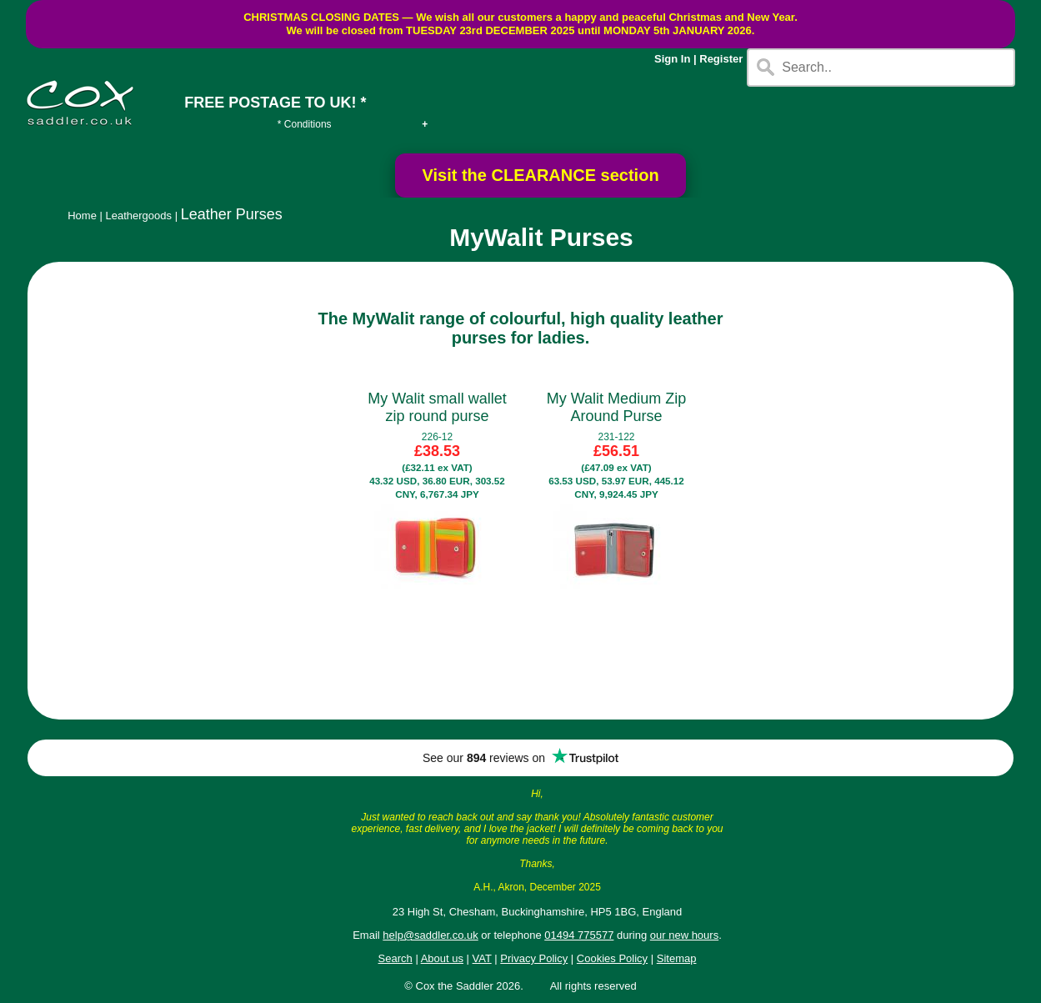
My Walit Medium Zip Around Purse (616, 407)
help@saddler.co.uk (430, 935)
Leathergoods (139, 215)
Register (721, 59)
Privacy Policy (534, 958)
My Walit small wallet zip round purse (437, 407)
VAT (482, 958)
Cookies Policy (612, 958)
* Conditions (305, 124)
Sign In (672, 59)
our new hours (684, 935)
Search (395, 958)
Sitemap (677, 958)
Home (82, 215)
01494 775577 (578, 935)
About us (442, 958)
